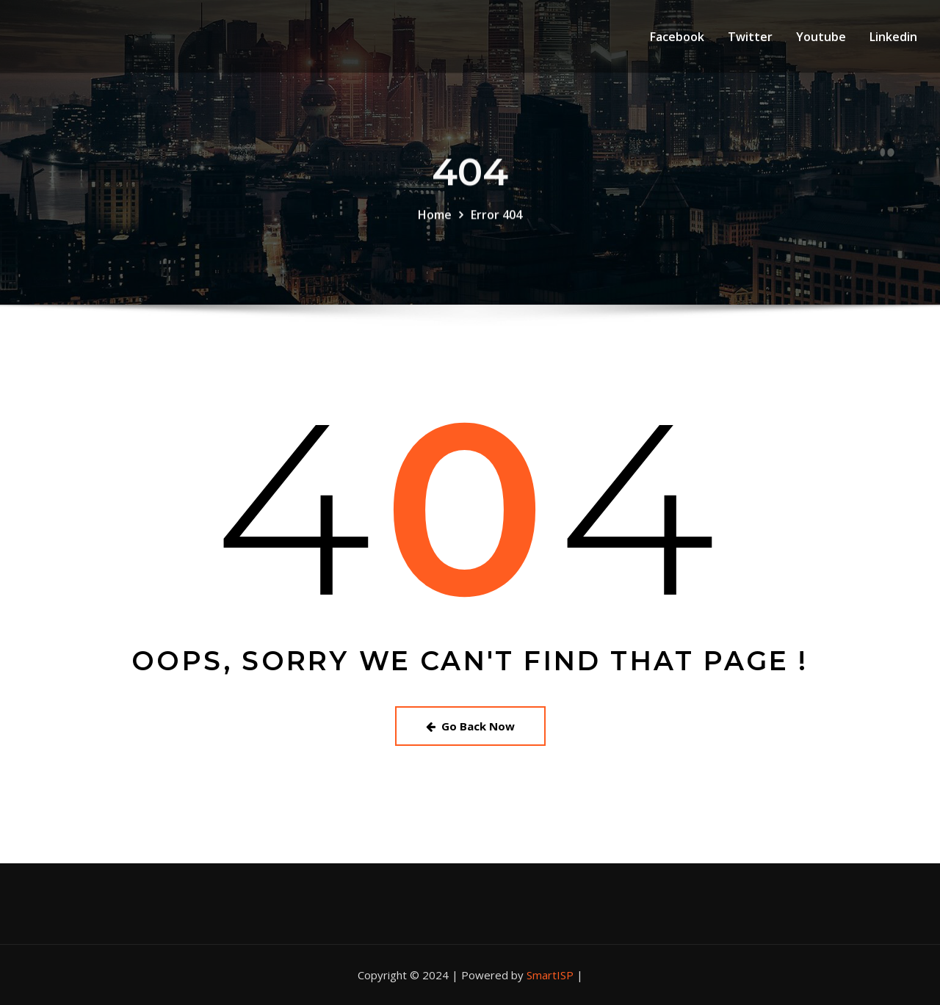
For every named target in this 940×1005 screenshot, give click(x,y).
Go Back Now (470, 726)
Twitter (750, 37)
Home (435, 218)
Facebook (677, 37)
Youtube (821, 37)
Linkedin (893, 37)
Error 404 (496, 218)
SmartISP (550, 975)
